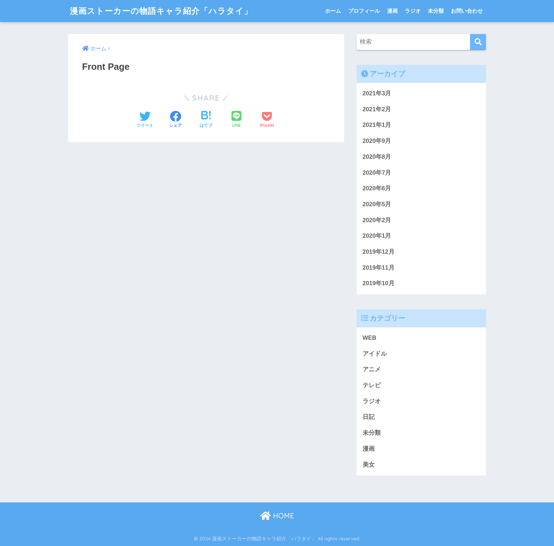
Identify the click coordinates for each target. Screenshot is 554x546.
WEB (369, 337)
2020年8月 (377, 156)
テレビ (372, 385)
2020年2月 (377, 220)
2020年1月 (377, 235)
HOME (277, 515)
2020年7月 (377, 172)
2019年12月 (378, 251)
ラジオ (413, 11)
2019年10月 (378, 283)
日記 (369, 416)
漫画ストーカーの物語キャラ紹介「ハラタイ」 (161, 11)
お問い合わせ (467, 11)
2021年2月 (377, 109)
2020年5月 (377, 204)
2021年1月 (377, 125)
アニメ (372, 369)
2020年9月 (377, 140)
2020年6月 (377, 188)
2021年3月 (377, 93)
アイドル (375, 353)
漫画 (392, 11)
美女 (369, 464)
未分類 (436, 11)
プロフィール (364, 11)
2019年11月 (378, 267)
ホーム (333, 11)
